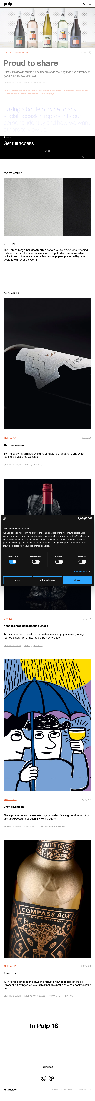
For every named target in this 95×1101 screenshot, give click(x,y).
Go (86, 157)
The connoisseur (14, 445)
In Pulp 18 (47, 1026)
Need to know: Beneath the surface (26, 626)
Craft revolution (14, 807)
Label (27, 464)
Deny (17, 580)
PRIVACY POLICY (68, 1089)
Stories (8, 618)
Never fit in (10, 973)
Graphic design (12, 464)
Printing (38, 464)
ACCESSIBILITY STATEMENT (83, 1089)
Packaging (47, 826)
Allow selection (47, 580)
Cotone (11, 244)
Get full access (19, 143)
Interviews (30, 996)
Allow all (77, 580)
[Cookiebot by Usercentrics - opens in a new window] (80, 519)
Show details (80, 571)
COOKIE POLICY (57, 1089)
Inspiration (10, 438)
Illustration (31, 826)
